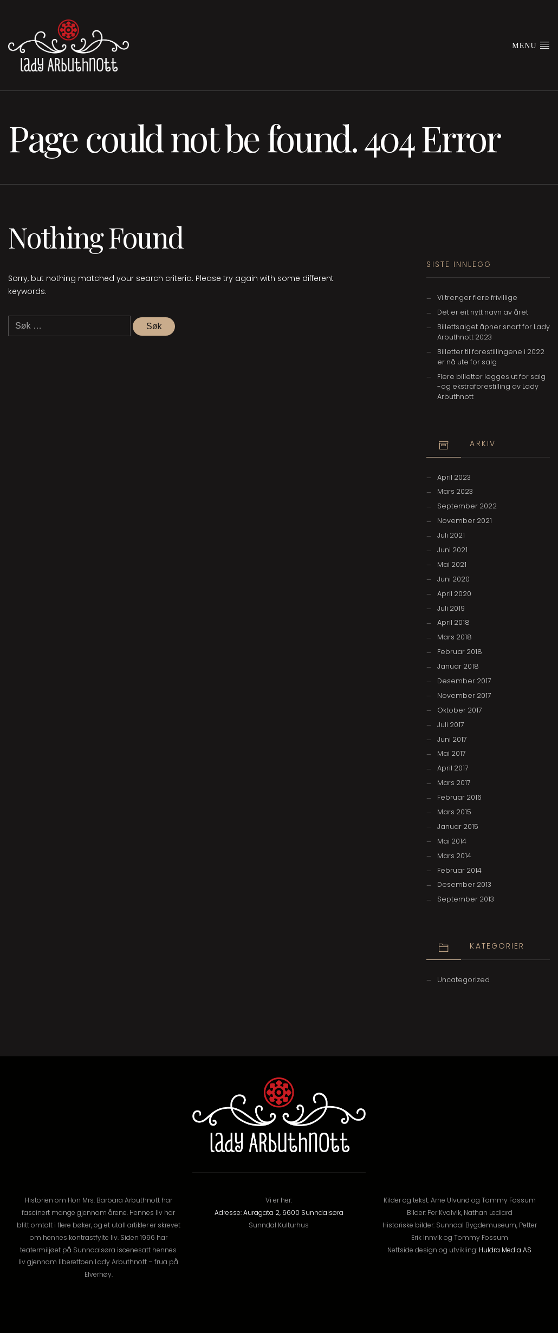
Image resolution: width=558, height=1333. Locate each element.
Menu (531, 45)
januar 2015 (457, 826)
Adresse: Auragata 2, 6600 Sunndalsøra (279, 1212)
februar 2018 (459, 651)
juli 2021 (451, 535)
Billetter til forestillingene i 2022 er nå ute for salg (490, 357)
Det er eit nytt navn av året (482, 312)
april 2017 (453, 768)
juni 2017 (452, 739)
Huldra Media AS (505, 1249)
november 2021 (464, 520)
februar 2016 (459, 797)
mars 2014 (454, 855)
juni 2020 (453, 579)
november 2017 (464, 695)
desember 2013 (464, 884)
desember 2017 (464, 680)
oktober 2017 (459, 710)
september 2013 (465, 899)
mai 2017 (451, 753)
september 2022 (467, 506)
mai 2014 (451, 841)
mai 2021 (451, 564)
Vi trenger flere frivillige (477, 297)
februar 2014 (459, 870)
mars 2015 (454, 811)
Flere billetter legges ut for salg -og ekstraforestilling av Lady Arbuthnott (491, 387)
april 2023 (454, 477)
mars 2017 (454, 782)
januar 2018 (458, 666)
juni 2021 (452, 549)
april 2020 (454, 593)
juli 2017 (450, 724)
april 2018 (453, 622)
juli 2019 (451, 608)
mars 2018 (454, 637)
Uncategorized (463, 979)
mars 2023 (455, 491)
